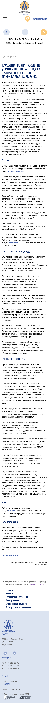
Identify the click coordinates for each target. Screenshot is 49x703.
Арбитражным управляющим (24, 54)
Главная (5, 54)
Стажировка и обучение (16, 603)
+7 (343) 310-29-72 (33, 38)
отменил (27, 129)
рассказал (13, 243)
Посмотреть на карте (11, 689)
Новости (9, 593)
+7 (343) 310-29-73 (10, 668)
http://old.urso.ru (37, 584)
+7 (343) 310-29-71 (15, 38)
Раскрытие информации (17, 597)
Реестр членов (12, 600)
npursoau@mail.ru (10, 681)
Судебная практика (9, 57)
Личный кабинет (36, 19)
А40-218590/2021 (15, 171)
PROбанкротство (10, 555)
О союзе (9, 590)
